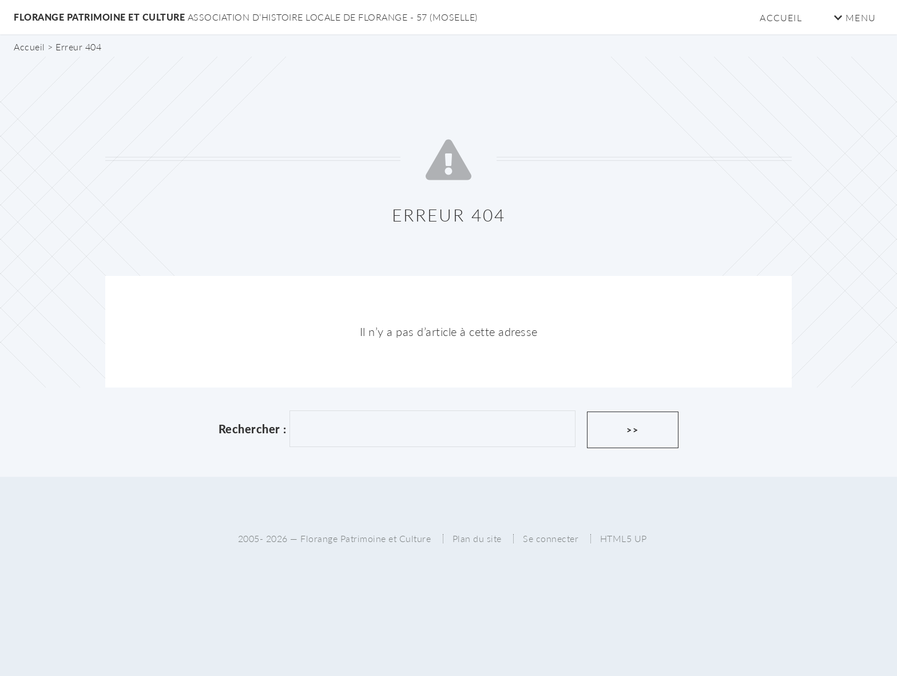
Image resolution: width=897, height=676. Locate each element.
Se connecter (550, 538)
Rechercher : (253, 429)
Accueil (780, 17)
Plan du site (477, 538)
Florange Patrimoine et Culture (246, 16)
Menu (855, 17)
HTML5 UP (623, 538)
